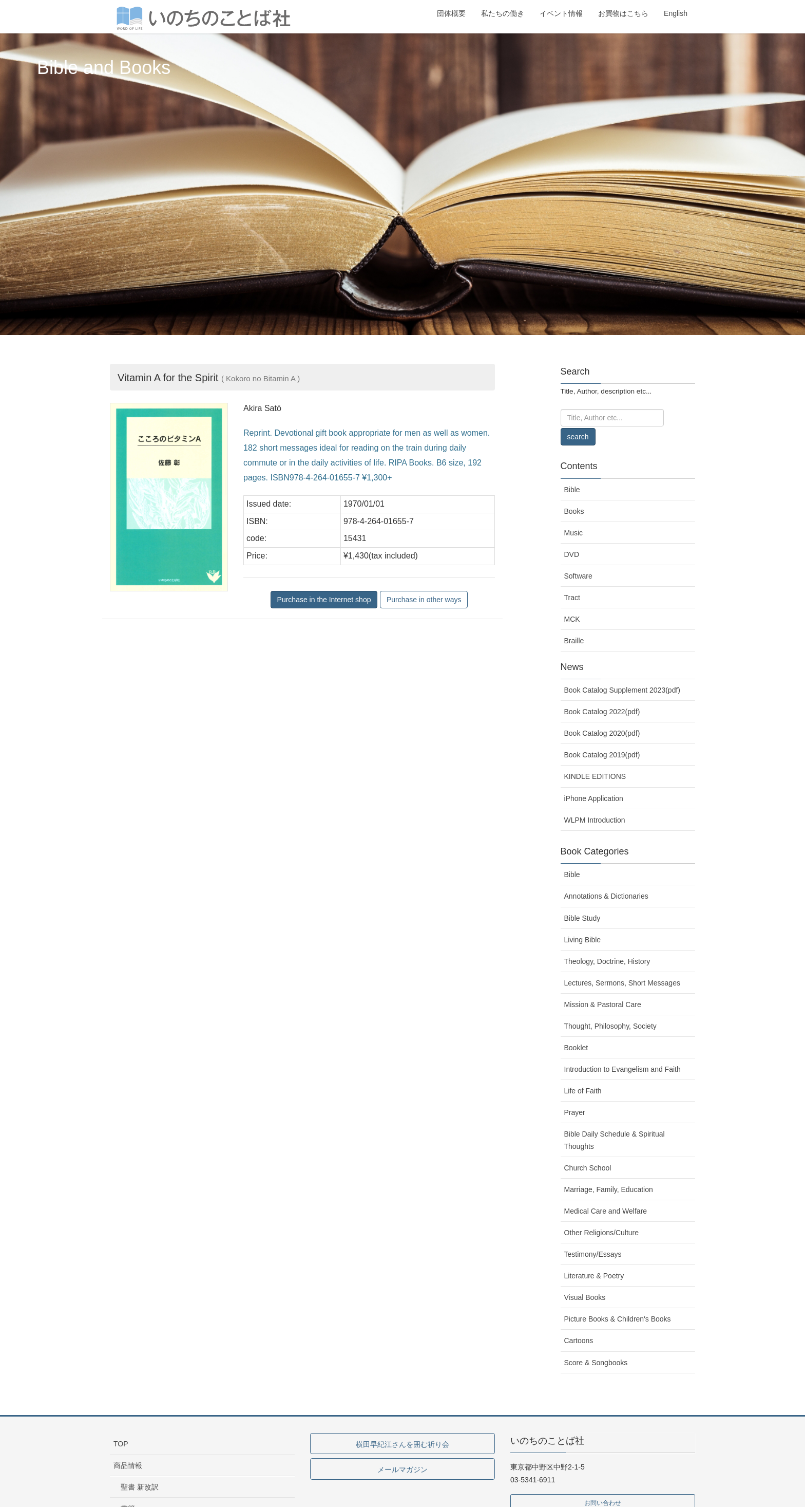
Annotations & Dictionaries (606, 896)
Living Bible (582, 940)
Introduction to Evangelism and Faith (622, 1069)
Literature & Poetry (594, 1276)
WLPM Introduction (594, 820)
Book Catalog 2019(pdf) (602, 755)
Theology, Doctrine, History (607, 961)
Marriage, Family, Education (608, 1189)
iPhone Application (593, 798)
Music (573, 533)
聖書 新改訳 (140, 1487)
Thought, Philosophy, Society (610, 1026)
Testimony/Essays (593, 1254)
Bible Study (582, 918)
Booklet (576, 1048)
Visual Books (585, 1297)
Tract (572, 597)
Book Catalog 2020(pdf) (602, 733)
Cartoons (578, 1340)
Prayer (574, 1112)
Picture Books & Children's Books (617, 1319)
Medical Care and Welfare (605, 1211)
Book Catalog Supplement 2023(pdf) (622, 690)
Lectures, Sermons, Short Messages (622, 983)
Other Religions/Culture (601, 1233)
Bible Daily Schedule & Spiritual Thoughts (614, 1140)
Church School (587, 1168)
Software (578, 576)
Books (574, 511)
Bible (572, 490)
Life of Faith (583, 1091)
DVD (572, 554)
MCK (572, 619)
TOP (120, 1444)
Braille (574, 641)
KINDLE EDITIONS (595, 776)
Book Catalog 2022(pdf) (602, 712)
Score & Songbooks (596, 1363)
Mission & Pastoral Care (602, 1004)
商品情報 (127, 1465)
